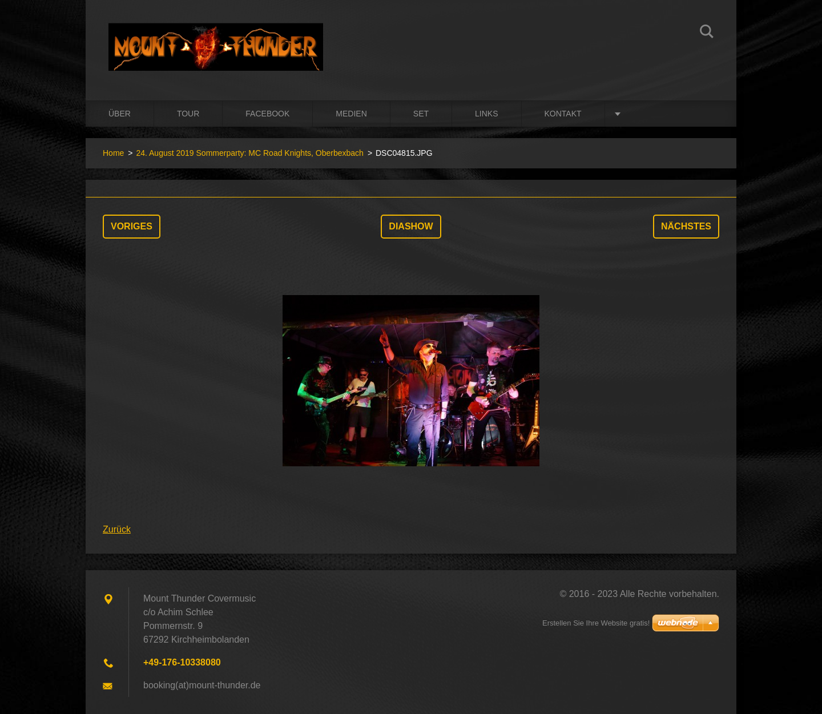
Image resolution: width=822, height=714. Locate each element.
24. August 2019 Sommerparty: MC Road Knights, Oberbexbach (249, 153)
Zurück (117, 529)
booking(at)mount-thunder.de (201, 685)
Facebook (267, 113)
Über (119, 113)
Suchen (707, 33)
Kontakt (563, 113)
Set (421, 113)
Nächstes (686, 226)
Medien (351, 113)
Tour (188, 113)
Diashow (411, 226)
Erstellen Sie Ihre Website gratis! (596, 623)
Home (113, 153)
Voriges (131, 226)
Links (486, 113)
